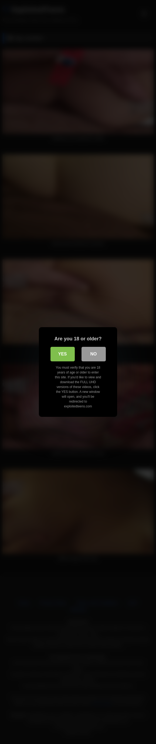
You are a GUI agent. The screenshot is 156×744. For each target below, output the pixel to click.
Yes (62, 354)
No (93, 354)
